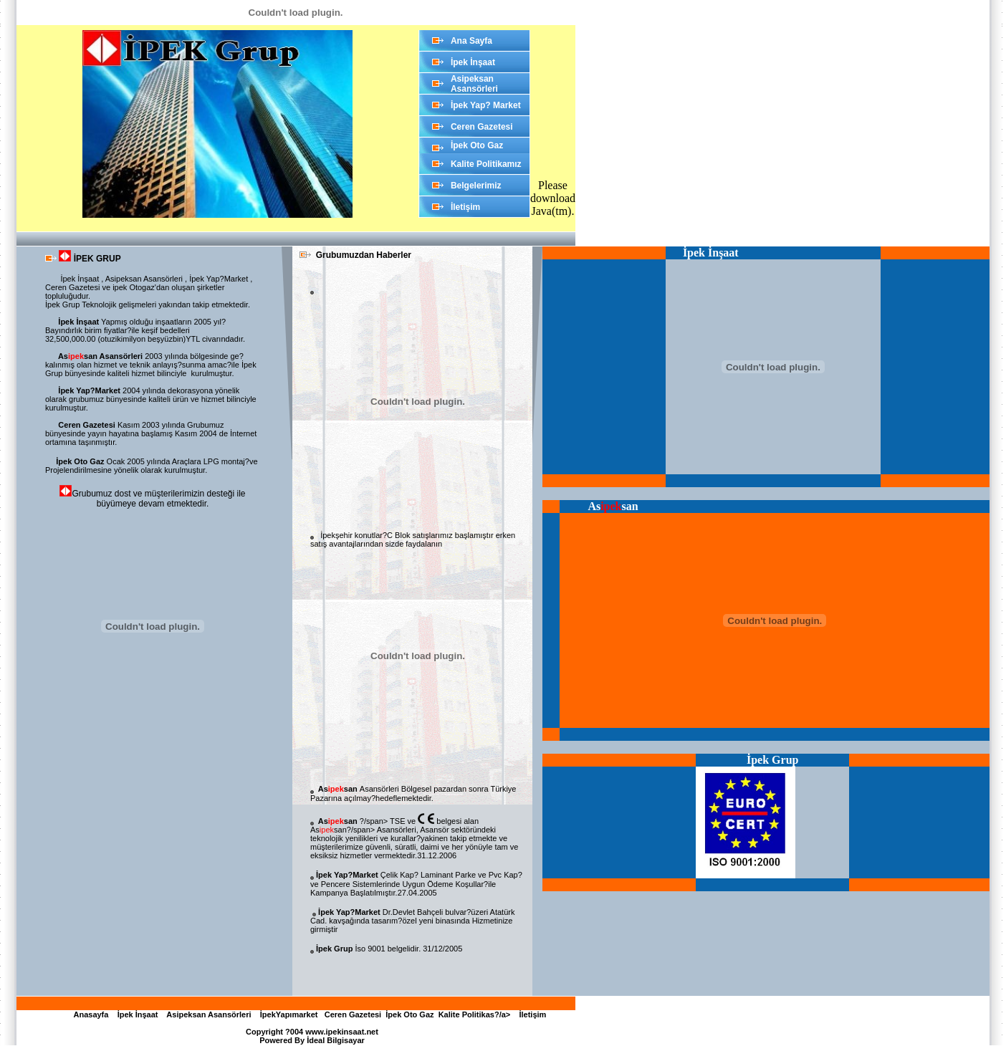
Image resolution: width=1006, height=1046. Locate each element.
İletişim (530, 1014)
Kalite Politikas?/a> (477, 1014)
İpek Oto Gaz (409, 1014)
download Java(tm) (552, 204)
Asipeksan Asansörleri (207, 1014)
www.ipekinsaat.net (341, 1031)
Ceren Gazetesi (353, 1014)
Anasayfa (90, 1014)
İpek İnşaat (135, 1014)
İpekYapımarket (288, 1014)
